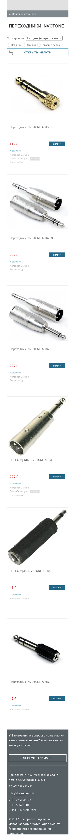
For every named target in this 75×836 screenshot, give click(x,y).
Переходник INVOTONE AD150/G (31, 127)
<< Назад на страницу (22, 13)
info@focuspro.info (22, 793)
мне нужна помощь (37, 758)
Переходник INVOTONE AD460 (30, 349)
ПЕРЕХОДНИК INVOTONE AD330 (31, 460)
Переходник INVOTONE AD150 (30, 682)
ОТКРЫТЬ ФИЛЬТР (30, 53)
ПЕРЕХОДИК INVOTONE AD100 (30, 571)
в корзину (57, 144)
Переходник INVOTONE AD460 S (31, 238)
